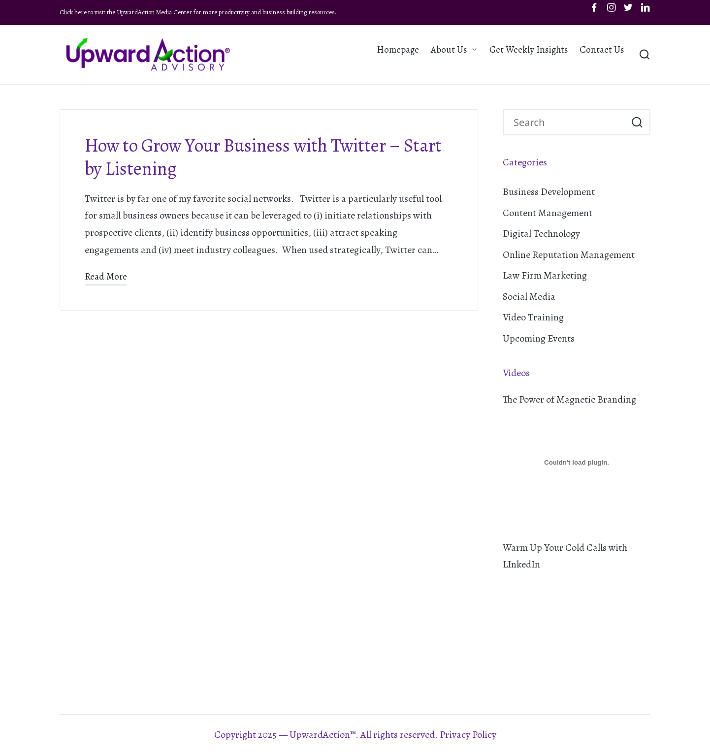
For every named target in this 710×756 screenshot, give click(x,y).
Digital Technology (541, 233)
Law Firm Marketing (545, 275)
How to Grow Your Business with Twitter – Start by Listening (263, 157)
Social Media (529, 296)
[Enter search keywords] (576, 122)
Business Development (549, 191)
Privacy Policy (468, 734)
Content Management (547, 213)
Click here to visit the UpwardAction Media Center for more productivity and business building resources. (198, 12)
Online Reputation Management (569, 254)
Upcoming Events (539, 338)
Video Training (533, 317)
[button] (637, 122)
